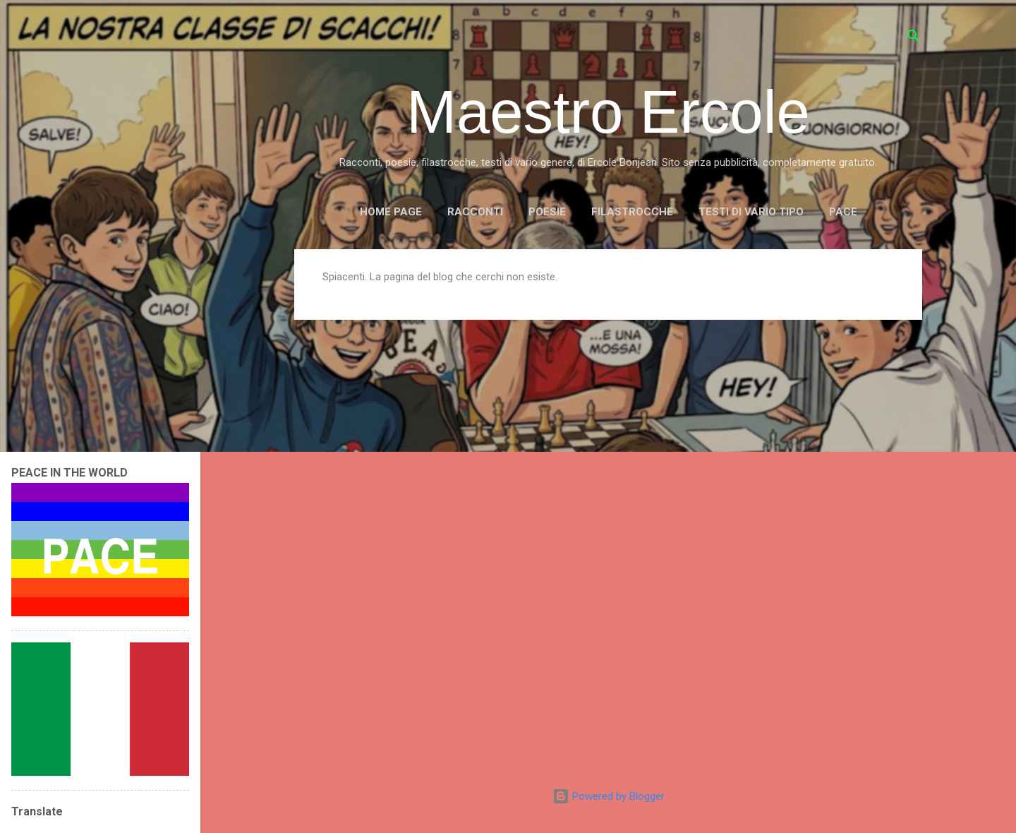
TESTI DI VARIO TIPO (751, 211)
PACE (843, 211)
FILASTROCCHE (632, 211)
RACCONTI (475, 211)
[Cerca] (913, 38)
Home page (391, 211)
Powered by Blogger (608, 796)
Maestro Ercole (608, 111)
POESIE (547, 211)
